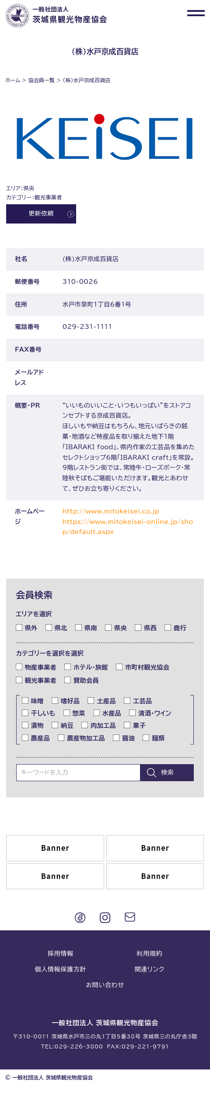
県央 (116, 627)
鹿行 (175, 627)
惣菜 (74, 712)
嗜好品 (66, 700)
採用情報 (61, 953)
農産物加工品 (81, 737)
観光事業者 (36, 680)
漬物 (33, 725)
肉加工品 (99, 725)
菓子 (135, 725)
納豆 (63, 725)
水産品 (107, 712)
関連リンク (149, 969)
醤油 (124, 737)
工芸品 (138, 700)
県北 (56, 627)
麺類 (153, 737)
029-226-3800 (78, 1046)
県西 (146, 627)
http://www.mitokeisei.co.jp (110, 511)
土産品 (102, 700)
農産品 (36, 737)
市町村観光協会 (142, 667)
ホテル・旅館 (86, 667)
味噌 (33, 700)
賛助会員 (82, 680)
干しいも (39, 712)
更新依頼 (41, 214)
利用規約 (149, 953)
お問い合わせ (105, 985)
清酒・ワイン (150, 712)
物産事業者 (36, 667)
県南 (86, 627)
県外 (27, 627)
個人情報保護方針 (60, 969)
